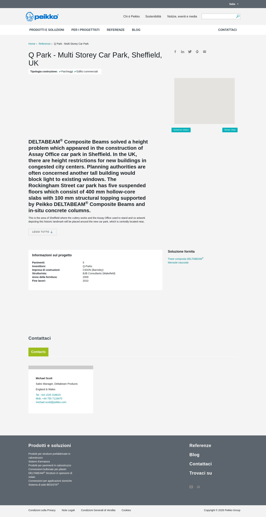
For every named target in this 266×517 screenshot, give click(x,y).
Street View (230, 130)
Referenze (116, 29)
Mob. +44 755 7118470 (49, 398)
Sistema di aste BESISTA (43, 484)
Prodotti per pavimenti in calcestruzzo (49, 465)
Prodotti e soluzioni (46, 29)
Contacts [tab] (38, 352)
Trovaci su (200, 473)
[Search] (237, 16)
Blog (136, 29)
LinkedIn (182, 51)
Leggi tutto (42, 232)
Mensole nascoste (178, 262)
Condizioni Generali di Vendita (98, 510)
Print (197, 51)
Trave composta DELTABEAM (185, 258)
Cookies (126, 510)
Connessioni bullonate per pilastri (47, 469)
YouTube (191, 485)
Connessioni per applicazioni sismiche (50, 480)
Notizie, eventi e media (182, 16)
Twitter (190, 51)
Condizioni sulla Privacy (42, 510)
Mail (204, 51)
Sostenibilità (153, 16)
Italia (232, 4)
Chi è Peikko (131, 16)
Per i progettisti (85, 29)
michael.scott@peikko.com (51, 402)
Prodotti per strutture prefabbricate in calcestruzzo (49, 455)
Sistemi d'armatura (39, 461)
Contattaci (227, 29)
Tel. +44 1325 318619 (48, 394)
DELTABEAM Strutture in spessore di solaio (50, 474)
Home (31, 43)
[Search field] (218, 16)
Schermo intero (181, 130)
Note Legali (68, 510)
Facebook (175, 51)
